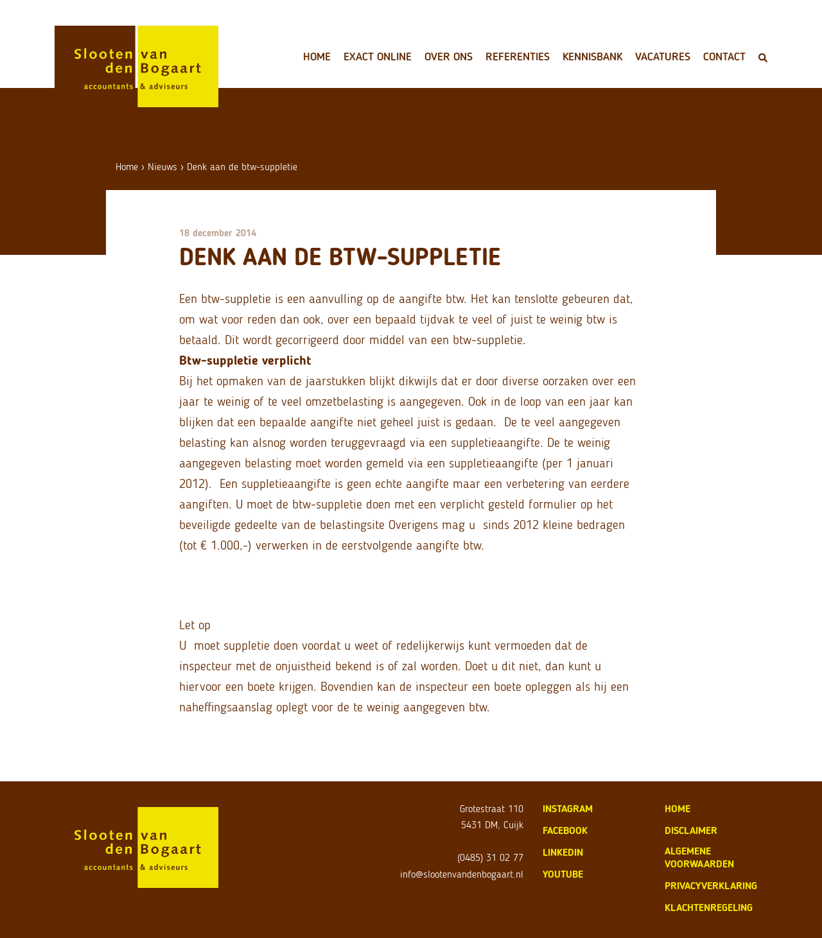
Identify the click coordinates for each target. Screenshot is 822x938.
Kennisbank (592, 56)
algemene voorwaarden (699, 857)
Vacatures (662, 56)
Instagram (568, 809)
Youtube (563, 874)
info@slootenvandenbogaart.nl (461, 874)
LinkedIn (563, 852)
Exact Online (378, 56)
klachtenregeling (709, 907)
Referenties (517, 56)
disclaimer (691, 830)
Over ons (448, 56)
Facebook (565, 830)
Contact (724, 56)
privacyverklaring (711, 886)
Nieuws (162, 167)
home (677, 809)
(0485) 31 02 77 (490, 857)
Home (317, 56)
